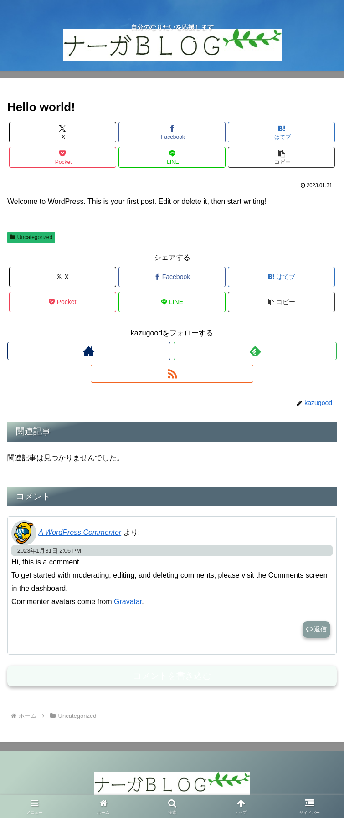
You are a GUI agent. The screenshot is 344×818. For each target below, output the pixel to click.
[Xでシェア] (62, 132)
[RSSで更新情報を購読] (172, 374)
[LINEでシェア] (172, 157)
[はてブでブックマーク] (281, 132)
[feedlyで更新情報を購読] (255, 351)
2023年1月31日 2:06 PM (49, 550)
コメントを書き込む (172, 676)
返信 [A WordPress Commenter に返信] (316, 629)
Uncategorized (31, 237)
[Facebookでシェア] (172, 132)
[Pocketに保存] (62, 157)
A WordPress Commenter (79, 532)
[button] (281, 157)
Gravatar (128, 601)
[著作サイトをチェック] (88, 351)
